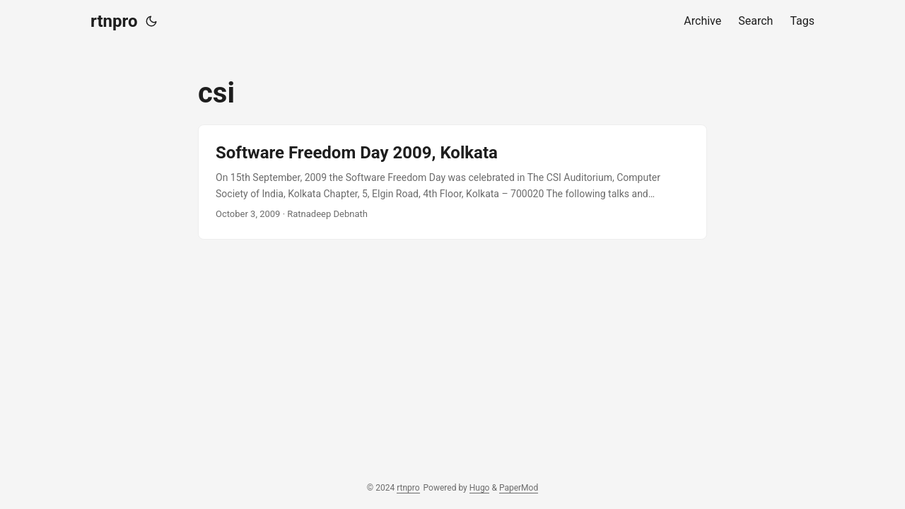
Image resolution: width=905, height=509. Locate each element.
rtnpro (113, 21)
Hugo (479, 488)
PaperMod (518, 488)
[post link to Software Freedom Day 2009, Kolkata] (452, 182)
